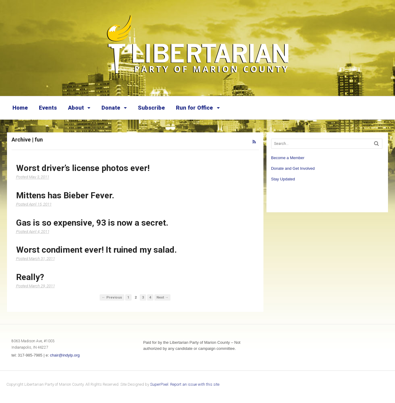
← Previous (112, 297)
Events (48, 107)
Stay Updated (283, 179)
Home (20, 107)
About (76, 107)
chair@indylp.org (65, 355)
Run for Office (194, 107)
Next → (162, 297)
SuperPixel (159, 384)
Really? (30, 277)
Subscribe (151, 107)
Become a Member (287, 157)
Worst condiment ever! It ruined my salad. (96, 250)
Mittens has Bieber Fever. (65, 195)
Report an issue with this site (194, 384)
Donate (110, 107)
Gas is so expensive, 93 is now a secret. (92, 223)
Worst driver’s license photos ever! (82, 168)
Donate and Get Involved (293, 168)
